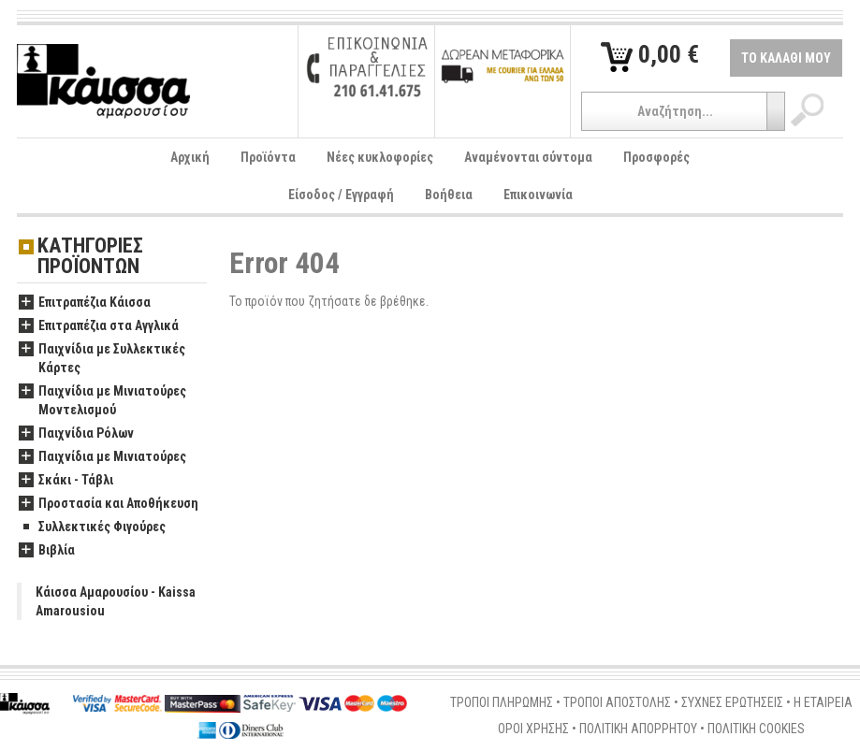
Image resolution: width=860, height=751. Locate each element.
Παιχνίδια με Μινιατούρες (102, 457)
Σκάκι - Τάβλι (66, 480)
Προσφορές (656, 157)
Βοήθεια (449, 194)
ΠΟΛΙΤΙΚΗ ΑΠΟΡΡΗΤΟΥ (638, 728)
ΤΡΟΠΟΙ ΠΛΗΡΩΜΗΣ (501, 702)
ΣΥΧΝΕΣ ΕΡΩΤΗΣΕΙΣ (732, 702)
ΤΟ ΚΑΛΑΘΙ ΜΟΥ (786, 58)
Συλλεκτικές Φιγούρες (92, 527)
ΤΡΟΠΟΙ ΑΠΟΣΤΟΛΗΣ (617, 702)
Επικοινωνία (538, 194)
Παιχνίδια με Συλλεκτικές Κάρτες (102, 359)
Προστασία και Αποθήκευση (108, 504)
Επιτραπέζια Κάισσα (85, 303)
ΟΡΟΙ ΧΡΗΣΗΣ (533, 728)
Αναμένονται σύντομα (528, 157)
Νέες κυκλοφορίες (380, 157)
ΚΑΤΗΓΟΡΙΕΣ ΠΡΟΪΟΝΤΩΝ (90, 257)
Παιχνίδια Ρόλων (76, 434)
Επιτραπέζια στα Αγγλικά (99, 326)
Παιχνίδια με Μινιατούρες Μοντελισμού (102, 401)
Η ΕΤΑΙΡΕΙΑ (823, 702)
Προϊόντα (268, 157)
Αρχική (190, 157)
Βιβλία (47, 550)
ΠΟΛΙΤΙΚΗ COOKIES (756, 728)
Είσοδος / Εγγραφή (341, 194)
